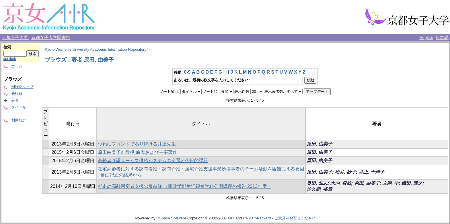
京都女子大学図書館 (50, 37)
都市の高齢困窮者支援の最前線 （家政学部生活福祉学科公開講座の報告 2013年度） (184, 186)
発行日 (16, 93)
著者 (15, 100)
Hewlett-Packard (257, 218)
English (426, 37)
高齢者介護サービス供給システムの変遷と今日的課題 (153, 160)
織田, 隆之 (412, 183)
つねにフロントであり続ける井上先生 (137, 144)
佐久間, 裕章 (319, 189)
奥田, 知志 (317, 183)
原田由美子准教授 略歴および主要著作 (137, 152)
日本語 (442, 37)
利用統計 (18, 120)
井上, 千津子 (371, 172)
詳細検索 (9, 59)
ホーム (16, 66)
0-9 (187, 72)
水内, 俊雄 (340, 183)
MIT (231, 218)
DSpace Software (171, 218)
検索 (7, 47)
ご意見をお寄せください (294, 218)
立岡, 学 (390, 183)
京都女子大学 (15, 37)
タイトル (18, 107)
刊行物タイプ (22, 87)
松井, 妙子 (345, 172)
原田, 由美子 (319, 144)
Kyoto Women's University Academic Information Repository (95, 49)
